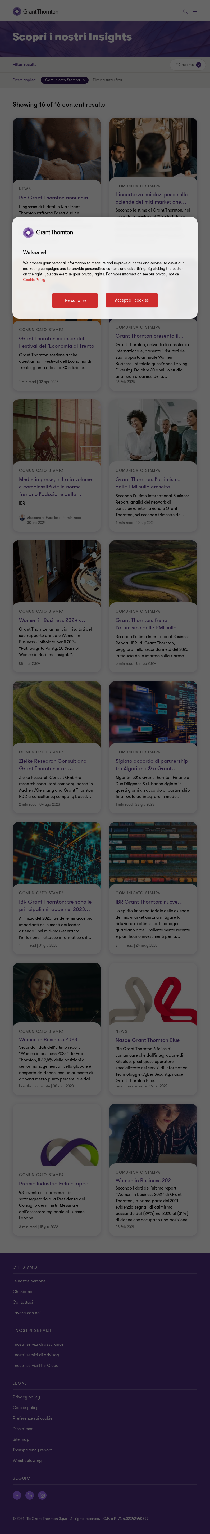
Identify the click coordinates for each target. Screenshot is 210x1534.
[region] (105, 268)
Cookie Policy (34, 279)
